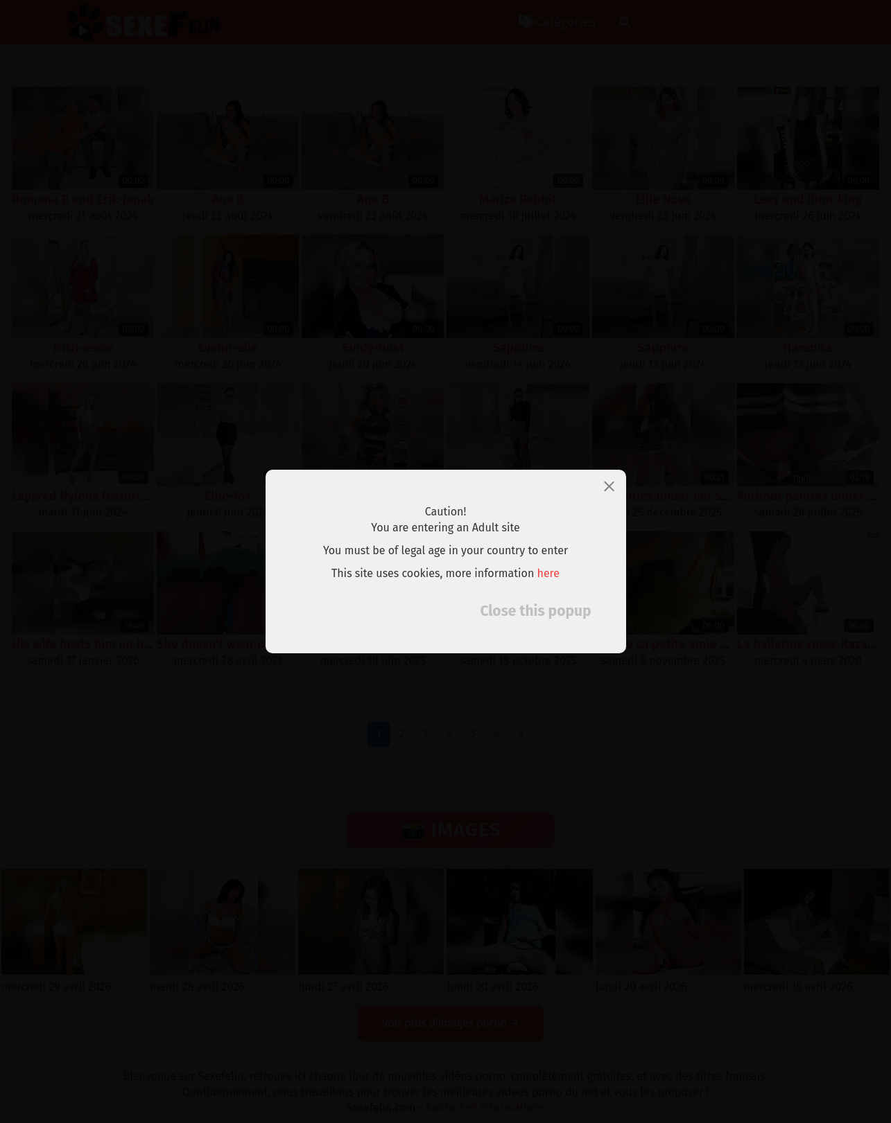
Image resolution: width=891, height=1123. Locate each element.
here (548, 573)
